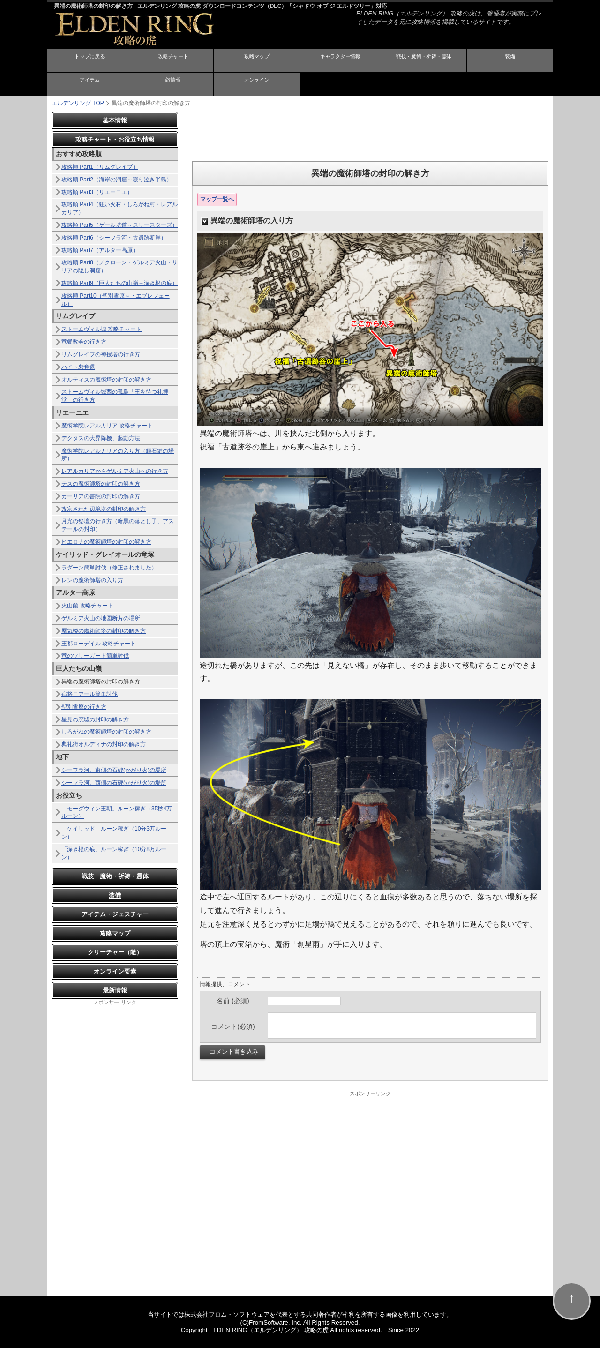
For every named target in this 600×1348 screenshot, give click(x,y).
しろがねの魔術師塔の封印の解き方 (106, 731)
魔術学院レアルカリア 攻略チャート (107, 425)
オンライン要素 (115, 970)
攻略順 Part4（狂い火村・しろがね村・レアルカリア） (119, 208)
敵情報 (173, 84)
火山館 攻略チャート (87, 605)
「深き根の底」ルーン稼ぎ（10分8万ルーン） (113, 853)
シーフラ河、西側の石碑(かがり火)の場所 (113, 782)
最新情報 (115, 989)
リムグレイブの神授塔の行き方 (100, 354)
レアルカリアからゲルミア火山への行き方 (114, 470)
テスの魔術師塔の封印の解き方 (100, 483)
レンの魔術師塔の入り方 (92, 580)
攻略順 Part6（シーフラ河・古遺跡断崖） (113, 237)
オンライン (257, 84)
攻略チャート (173, 61)
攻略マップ (257, 61)
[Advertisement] (370, 133)
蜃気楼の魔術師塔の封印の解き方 (103, 630)
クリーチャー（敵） (115, 951)
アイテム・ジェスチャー (115, 913)
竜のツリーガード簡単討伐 (95, 655)
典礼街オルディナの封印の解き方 (103, 744)
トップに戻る (89, 61)
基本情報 (115, 119)
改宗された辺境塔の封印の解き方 (103, 508)
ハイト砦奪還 (78, 366)
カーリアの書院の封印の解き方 (100, 496)
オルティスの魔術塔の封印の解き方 (106, 379)
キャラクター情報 (340, 61)
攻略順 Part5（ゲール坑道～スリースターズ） (119, 224)
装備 (510, 61)
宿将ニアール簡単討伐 (89, 693)
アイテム (89, 84)
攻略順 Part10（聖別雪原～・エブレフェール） (115, 299)
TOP (78, 102)
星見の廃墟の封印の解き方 (95, 719)
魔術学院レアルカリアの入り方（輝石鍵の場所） (117, 454)
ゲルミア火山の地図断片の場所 (100, 617)
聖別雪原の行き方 (83, 706)
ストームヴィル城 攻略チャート (101, 328)
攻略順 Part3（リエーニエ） (97, 191)
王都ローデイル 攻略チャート (98, 643)
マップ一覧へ (217, 198)
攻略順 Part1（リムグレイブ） (99, 166)
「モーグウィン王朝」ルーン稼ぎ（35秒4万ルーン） (116, 812)
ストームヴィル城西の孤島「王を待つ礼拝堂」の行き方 (114, 395)
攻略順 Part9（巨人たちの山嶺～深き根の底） (119, 282)
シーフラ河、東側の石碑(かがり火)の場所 (113, 769)
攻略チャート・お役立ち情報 (115, 138)
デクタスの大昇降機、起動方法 (100, 437)
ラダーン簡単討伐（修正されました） (109, 567)
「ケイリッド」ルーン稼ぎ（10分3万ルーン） (113, 832)
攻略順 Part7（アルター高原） (99, 250)
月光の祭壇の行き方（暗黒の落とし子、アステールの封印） (117, 524)
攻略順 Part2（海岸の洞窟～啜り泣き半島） (116, 179)
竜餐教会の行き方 (83, 341)
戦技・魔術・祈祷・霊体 (424, 61)
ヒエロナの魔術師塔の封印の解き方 (106, 541)
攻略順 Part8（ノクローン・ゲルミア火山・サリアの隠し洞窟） (119, 266)
